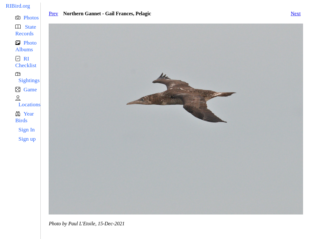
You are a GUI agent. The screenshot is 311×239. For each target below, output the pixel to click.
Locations (29, 104)
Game (30, 89)
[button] (27, 17)
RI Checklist (25, 61)
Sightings (28, 80)
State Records (25, 30)
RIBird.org (18, 6)
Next (296, 13)
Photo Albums (26, 46)
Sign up (27, 139)
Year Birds (24, 116)
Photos (31, 17)
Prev (53, 13)
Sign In (26, 129)
